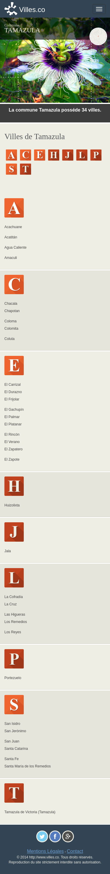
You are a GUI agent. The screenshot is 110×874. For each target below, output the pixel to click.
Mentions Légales (45, 851)
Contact (75, 851)
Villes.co (32, 10)
